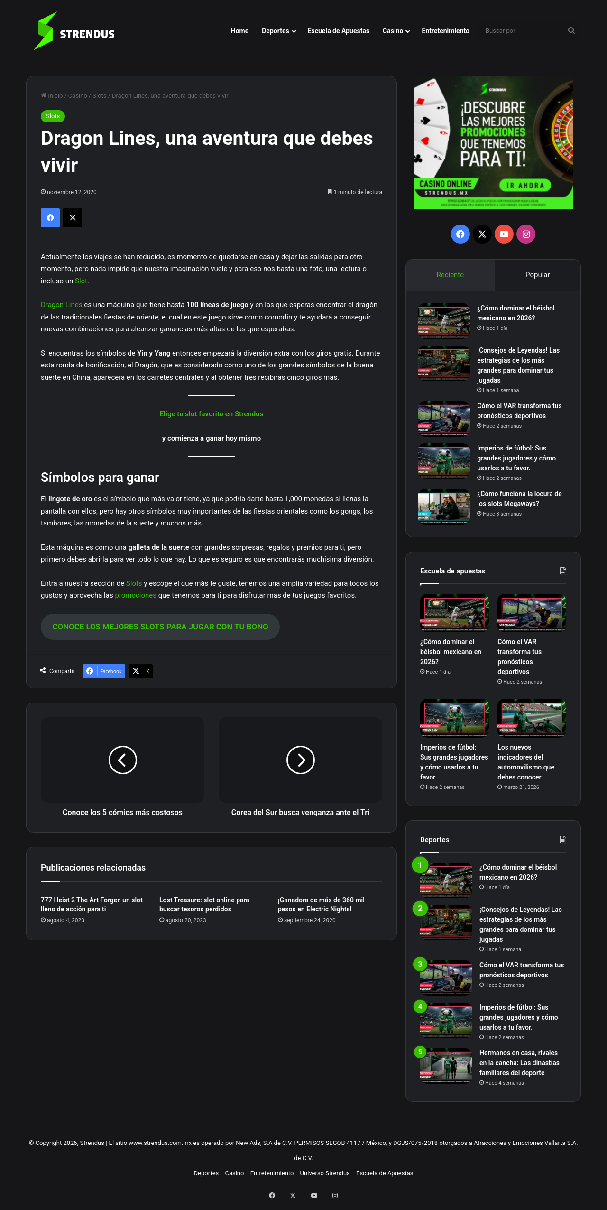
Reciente (450, 275)
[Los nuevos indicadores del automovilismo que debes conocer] (531, 722)
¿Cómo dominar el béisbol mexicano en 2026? (450, 656)
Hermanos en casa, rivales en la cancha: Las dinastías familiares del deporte (519, 1067)
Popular (537, 275)
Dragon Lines (61, 304)
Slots (99, 95)
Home (239, 31)
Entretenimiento (445, 31)
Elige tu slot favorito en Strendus (212, 414)
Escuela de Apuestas (338, 31)
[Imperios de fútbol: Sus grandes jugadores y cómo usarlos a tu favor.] (446, 463)
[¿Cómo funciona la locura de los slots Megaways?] (446, 509)
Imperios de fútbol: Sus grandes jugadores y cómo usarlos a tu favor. (518, 460)
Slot (81, 281)
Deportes (275, 31)
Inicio (52, 95)
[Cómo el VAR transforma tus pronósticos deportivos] (446, 421)
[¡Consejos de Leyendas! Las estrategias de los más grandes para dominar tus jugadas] (446, 366)
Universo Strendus (325, 1177)
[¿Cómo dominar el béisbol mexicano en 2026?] (446, 323)
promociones (135, 595)
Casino (393, 31)
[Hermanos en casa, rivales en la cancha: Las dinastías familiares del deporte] (446, 1070)
